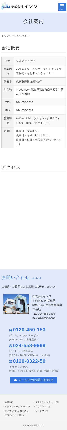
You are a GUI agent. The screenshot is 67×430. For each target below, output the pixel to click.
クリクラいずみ (42, 406)
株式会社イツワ (37, 425)
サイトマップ (41, 411)
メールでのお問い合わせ (33, 380)
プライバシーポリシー (15, 415)
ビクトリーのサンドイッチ (18, 406)
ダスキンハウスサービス (47, 402)
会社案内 (9, 402)
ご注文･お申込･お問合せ (16, 411)
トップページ (8, 36)
